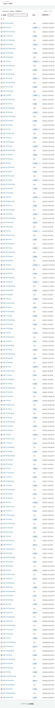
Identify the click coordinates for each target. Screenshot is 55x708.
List (46, 11)
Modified (46, 15)
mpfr (10, 3)
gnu (5, 3)
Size (33, 15)
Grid (50, 11)
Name (5, 15)
